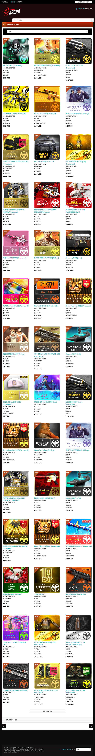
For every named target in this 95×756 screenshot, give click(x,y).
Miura (5, 267)
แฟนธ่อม (6, 653)
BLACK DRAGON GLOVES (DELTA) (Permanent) (15, 547)
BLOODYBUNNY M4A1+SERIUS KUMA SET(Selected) (45, 211)
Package (38, 454)
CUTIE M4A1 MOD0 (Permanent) (14, 258)
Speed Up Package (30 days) (44, 450)
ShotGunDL (70, 363)
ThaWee (69, 123)
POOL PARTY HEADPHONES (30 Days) (14, 643)
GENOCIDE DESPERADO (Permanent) (74, 67)
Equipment (38, 70)
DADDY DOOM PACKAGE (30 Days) (46, 258)
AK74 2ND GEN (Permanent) (76, 594)
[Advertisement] (47, 737)
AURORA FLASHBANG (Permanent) (15, 306)
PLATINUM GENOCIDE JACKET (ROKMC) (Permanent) (14, 499)
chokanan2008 (40, 75)
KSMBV (6, 221)
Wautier (69, 267)
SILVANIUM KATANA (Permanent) (15, 690)
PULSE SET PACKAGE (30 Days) (45, 402)
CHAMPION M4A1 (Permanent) (14, 114)
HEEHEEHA (38, 459)
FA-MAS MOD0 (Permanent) (44, 162)
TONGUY (69, 173)
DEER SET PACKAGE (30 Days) (13, 354)
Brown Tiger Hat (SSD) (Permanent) (78, 306)
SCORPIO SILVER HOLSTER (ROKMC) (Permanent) (75, 643)
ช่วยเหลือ (63, 749)
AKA (68, 77)
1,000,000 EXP (39, 594)
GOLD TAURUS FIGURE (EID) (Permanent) (76, 163)
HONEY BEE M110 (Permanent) (45, 114)
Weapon (38, 166)
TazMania (69, 653)
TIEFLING (6, 123)
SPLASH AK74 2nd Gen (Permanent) (79, 546)
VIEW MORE (47, 712)
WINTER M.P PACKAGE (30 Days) (77, 114)
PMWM (5, 75)
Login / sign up (83, 2)
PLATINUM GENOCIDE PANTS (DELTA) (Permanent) (13, 211)
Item (5, 70)
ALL (4, 25)
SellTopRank (39, 123)
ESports (19, 2)
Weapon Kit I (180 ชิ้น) (73, 354)
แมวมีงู (5, 603)
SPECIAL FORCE (13, 25)
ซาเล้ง (68, 221)
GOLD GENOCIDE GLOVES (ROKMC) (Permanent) (15, 163)
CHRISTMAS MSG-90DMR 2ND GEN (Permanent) (47, 355)
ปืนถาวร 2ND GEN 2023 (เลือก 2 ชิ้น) (46, 306)
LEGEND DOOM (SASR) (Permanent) (47, 66)
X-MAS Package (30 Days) (12, 594)
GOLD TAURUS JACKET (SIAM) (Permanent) (45, 643)
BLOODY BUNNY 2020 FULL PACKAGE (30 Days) (75, 211)
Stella (37, 171)
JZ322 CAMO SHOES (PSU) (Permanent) (75, 691)
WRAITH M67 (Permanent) (12, 66)
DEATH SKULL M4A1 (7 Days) (44, 498)
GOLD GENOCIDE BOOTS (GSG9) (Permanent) (46, 691)
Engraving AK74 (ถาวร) (74, 258)
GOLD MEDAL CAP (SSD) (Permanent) (12, 403)
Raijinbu (37, 507)
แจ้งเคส (69, 749)
